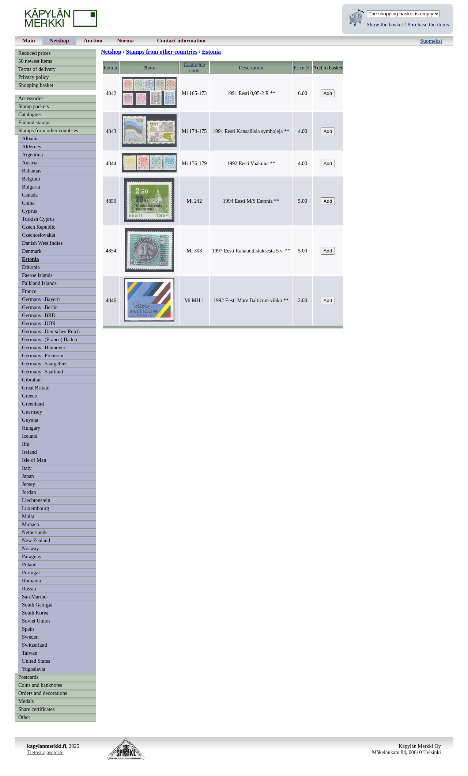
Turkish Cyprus (38, 219)
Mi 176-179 (194, 163)
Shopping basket (35, 85)
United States (36, 661)
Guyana (30, 420)
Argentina (32, 154)
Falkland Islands (39, 283)
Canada (30, 195)
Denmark (32, 251)
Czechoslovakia (38, 235)
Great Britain (36, 388)
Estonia (30, 259)
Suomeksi (431, 41)
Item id (110, 68)
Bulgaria (31, 187)
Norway (30, 548)
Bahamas (31, 171)
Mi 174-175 (194, 131)
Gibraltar (31, 380)
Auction (93, 40)
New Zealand (36, 540)
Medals (26, 701)
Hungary (31, 428)
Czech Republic (39, 227)
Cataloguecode (194, 67)
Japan (28, 476)
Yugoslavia (33, 669)
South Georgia (37, 605)
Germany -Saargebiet (44, 363)
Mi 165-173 (194, 93)
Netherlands (35, 532)
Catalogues (30, 114)
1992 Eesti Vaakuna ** (251, 163)
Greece (29, 396)
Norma (125, 40)
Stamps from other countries (48, 130)
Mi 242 (194, 201)
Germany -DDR (39, 323)
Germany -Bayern (41, 299)
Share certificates (36, 709)
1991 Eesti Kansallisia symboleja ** (251, 131)
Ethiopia (31, 267)
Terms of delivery (37, 69)
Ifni (26, 444)
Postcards (28, 677)
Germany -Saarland (42, 371)
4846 (111, 300)
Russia (29, 588)
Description (251, 68)
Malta (28, 516)
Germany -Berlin (40, 307)
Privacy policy (33, 77)
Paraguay (32, 556)
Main (28, 40)
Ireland (29, 452)
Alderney (32, 146)
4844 (111, 163)
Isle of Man (34, 460)
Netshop (59, 40)
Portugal (31, 572)
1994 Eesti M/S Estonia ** (251, 201)
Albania (30, 138)
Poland (29, 564)
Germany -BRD (39, 315)
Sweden (30, 637)
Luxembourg (35, 508)
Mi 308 (194, 251)
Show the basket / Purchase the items (408, 24)
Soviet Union (36, 621)
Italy (26, 468)
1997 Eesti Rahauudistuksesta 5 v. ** (251, 251)
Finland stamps (34, 122)
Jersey (28, 484)
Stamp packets (33, 106)
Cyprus (29, 211)
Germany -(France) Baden (49, 339)
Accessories (31, 98)
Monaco (30, 524)
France (29, 291)
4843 (111, 131)
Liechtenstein (36, 500)
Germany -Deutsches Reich (51, 331)
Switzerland (34, 645)
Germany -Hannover (43, 347)
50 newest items (35, 61)
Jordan (29, 492)
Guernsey (32, 412)
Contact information (181, 40)
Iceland (29, 436)
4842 (111, 93)
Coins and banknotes (40, 685)
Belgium (31, 179)
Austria (29, 163)
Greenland (33, 404)
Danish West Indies (42, 243)
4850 (111, 201)
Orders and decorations (42, 693)
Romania (31, 580)
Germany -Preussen (42, 355)
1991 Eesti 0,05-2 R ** (251, 93)
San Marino (34, 597)
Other (24, 717)
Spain (28, 629)
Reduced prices (34, 53)
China (28, 203)
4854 (111, 251)
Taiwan (29, 653)
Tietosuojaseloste (45, 752)
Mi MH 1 (194, 300)
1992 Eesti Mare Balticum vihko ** (251, 300)
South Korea (35, 613)
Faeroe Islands (37, 275)
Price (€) (303, 68)
